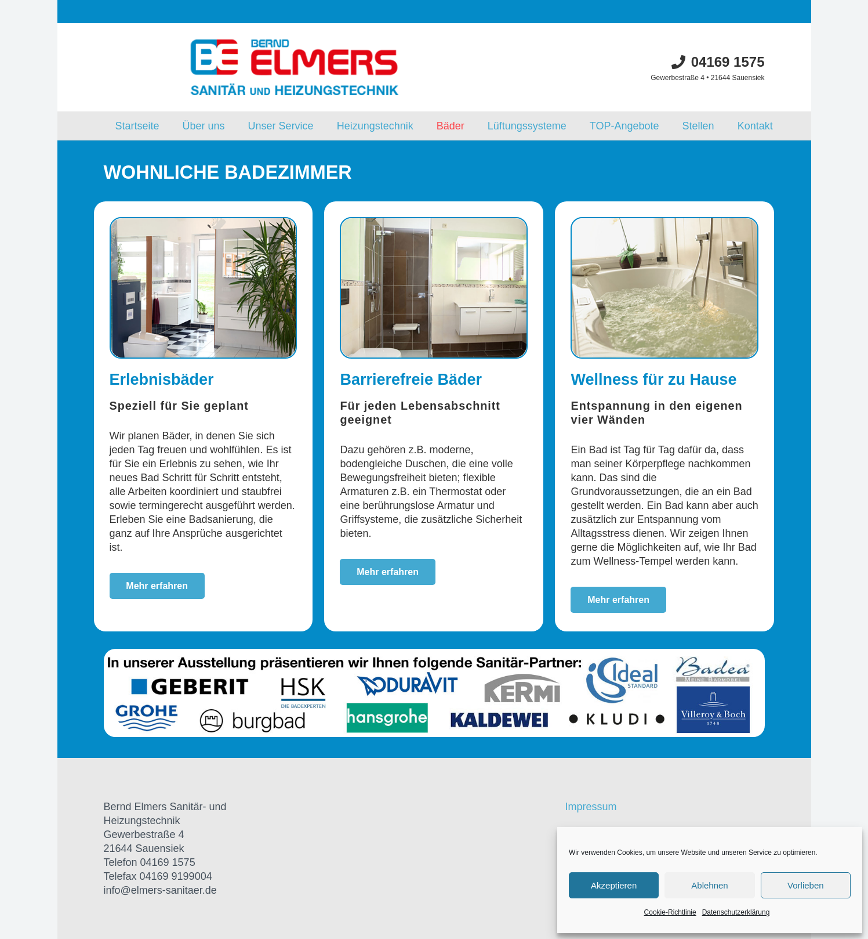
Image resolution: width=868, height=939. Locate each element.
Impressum (590, 806)
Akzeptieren (614, 885)
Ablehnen (709, 885)
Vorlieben (805, 885)
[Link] (294, 67)
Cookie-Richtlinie (670, 912)
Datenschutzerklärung (736, 912)
